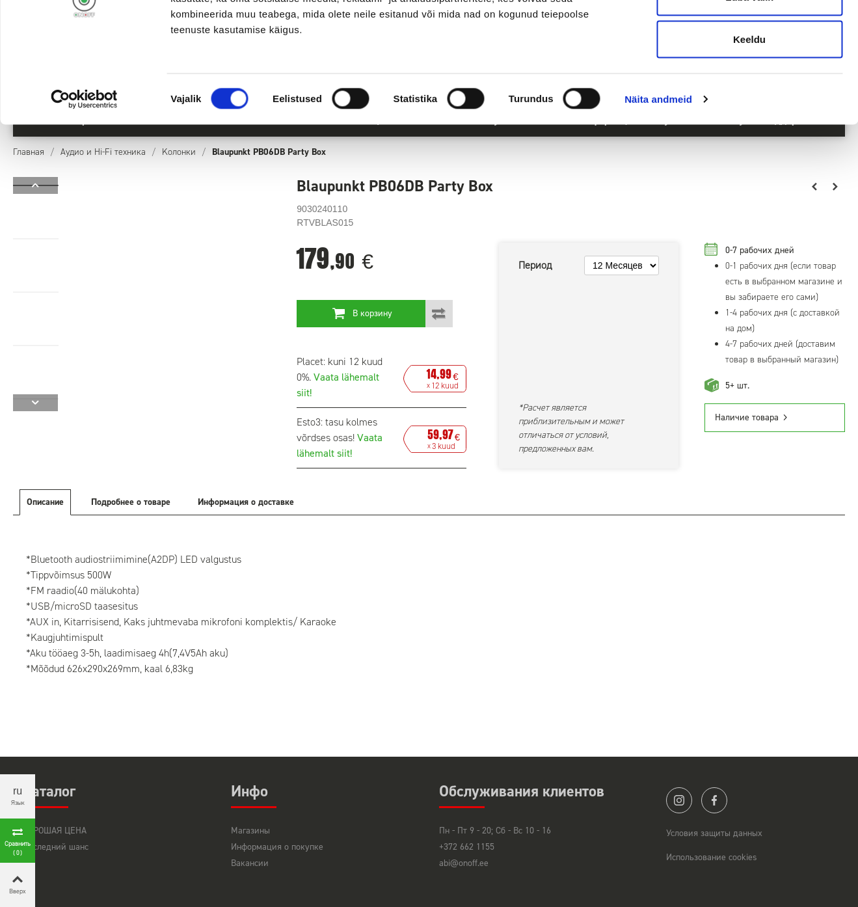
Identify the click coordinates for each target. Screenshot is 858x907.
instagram (679, 800)
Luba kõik (749, 34)
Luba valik (749, 77)
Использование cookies (711, 857)
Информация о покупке (277, 847)
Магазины (250, 830)
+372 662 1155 (466, 847)
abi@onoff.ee (464, 863)
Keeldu (749, 119)
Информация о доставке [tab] (246, 502)
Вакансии (250, 863)
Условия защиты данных (714, 833)
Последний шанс (55, 847)
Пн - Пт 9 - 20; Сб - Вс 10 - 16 (495, 830)
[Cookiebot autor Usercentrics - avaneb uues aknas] (84, 179)
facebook (714, 800)
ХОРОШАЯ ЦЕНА (55, 830)
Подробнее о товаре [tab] (130, 502)
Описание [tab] (45, 502)
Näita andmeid (658, 179)
